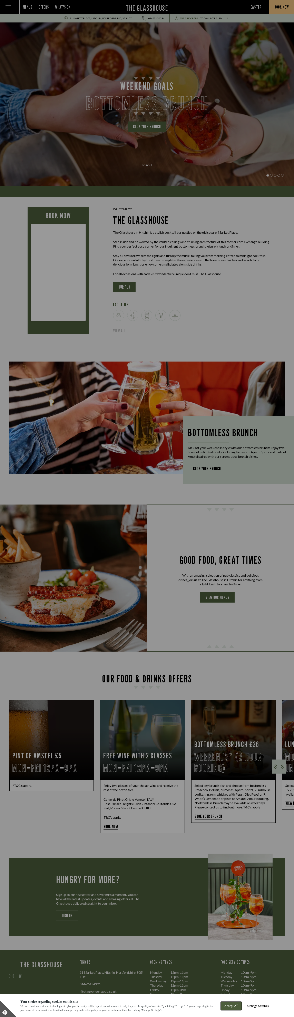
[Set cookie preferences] (8, 1009)
